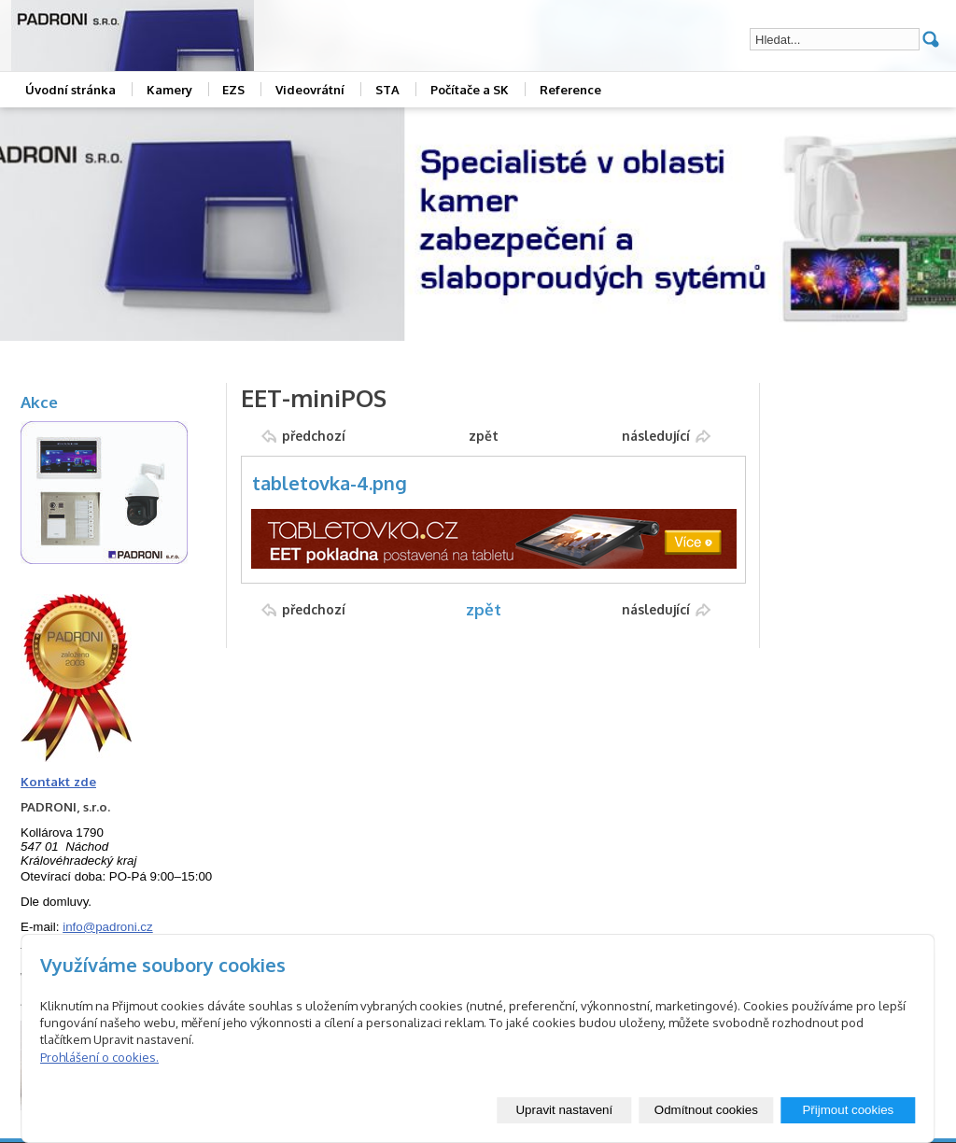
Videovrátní (309, 89)
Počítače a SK (469, 89)
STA (387, 89)
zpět (484, 436)
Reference (570, 89)
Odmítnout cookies (706, 1110)
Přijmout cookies (847, 1110)
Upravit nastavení (563, 1110)
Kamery (169, 89)
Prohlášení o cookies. (99, 1057)
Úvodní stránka (70, 89)
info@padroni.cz (108, 927)
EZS (233, 89)
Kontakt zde (58, 781)
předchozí (313, 436)
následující (656, 436)
